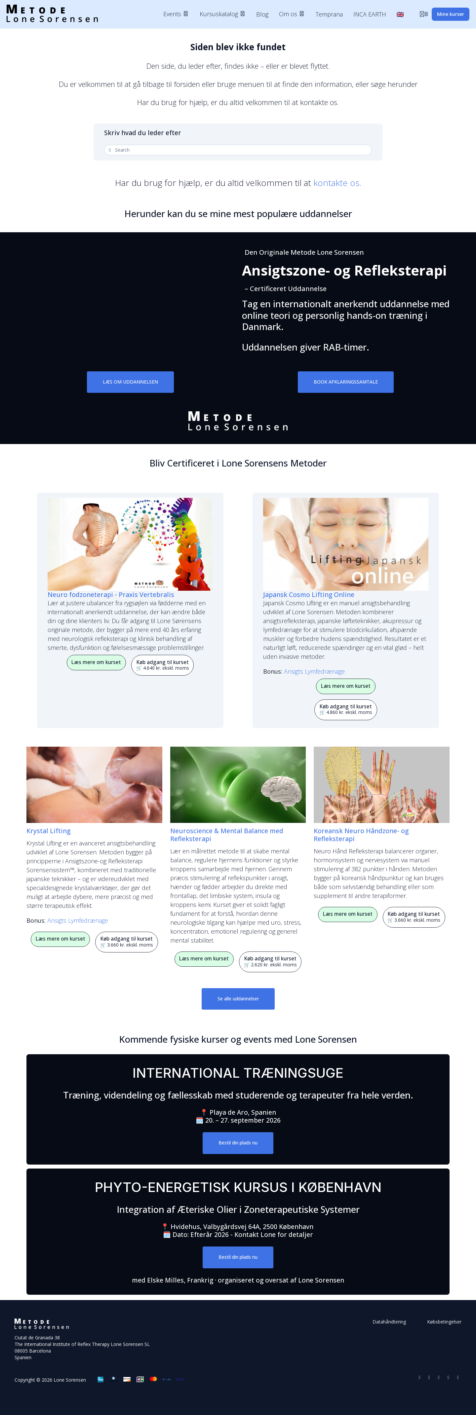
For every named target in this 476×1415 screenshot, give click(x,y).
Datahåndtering (389, 1322)
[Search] (239, 150)
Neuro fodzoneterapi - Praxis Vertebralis (111, 594)
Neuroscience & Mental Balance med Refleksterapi (226, 834)
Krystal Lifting (48, 830)
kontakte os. (337, 183)
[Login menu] (424, 14)
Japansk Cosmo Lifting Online (308, 594)
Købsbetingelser (444, 1322)
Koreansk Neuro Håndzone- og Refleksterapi (361, 834)
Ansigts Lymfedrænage (314, 671)
